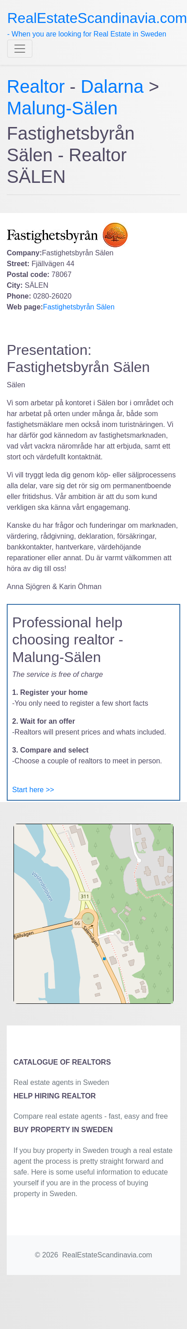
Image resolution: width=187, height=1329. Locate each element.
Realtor (38, 86)
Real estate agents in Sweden (61, 1082)
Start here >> (33, 790)
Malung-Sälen (62, 108)
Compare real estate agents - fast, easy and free (90, 1116)
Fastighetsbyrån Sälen (79, 307)
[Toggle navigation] (19, 49)
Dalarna (112, 86)
